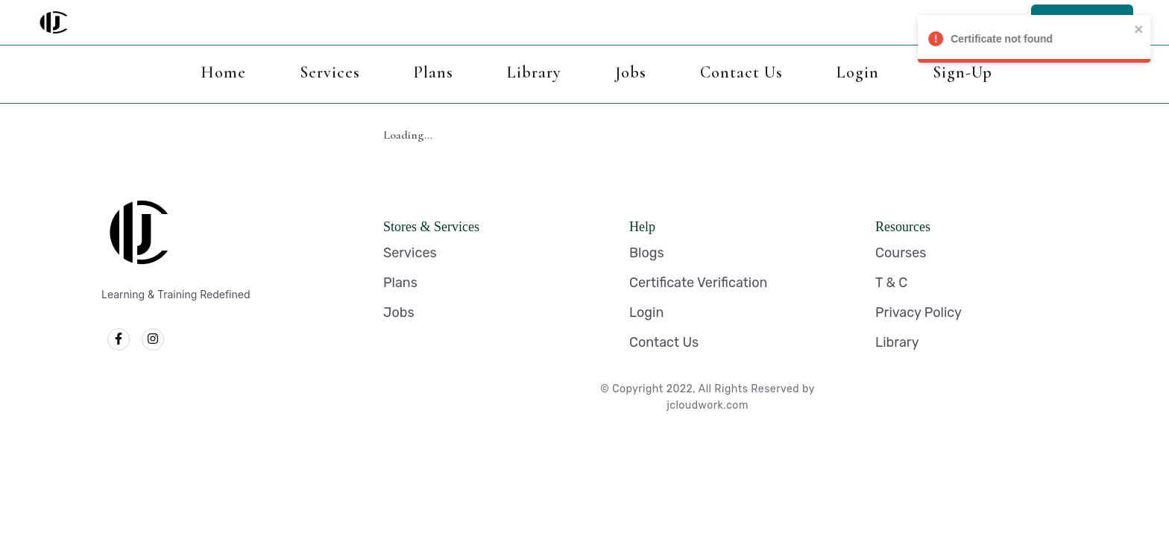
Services (330, 72)
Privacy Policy (918, 312)
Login (857, 72)
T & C (891, 282)
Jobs (630, 72)
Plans (433, 72)
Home (223, 72)
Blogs (646, 253)
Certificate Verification (698, 282)
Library (534, 72)
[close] (1149, 29)
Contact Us (741, 72)
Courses (900, 253)
